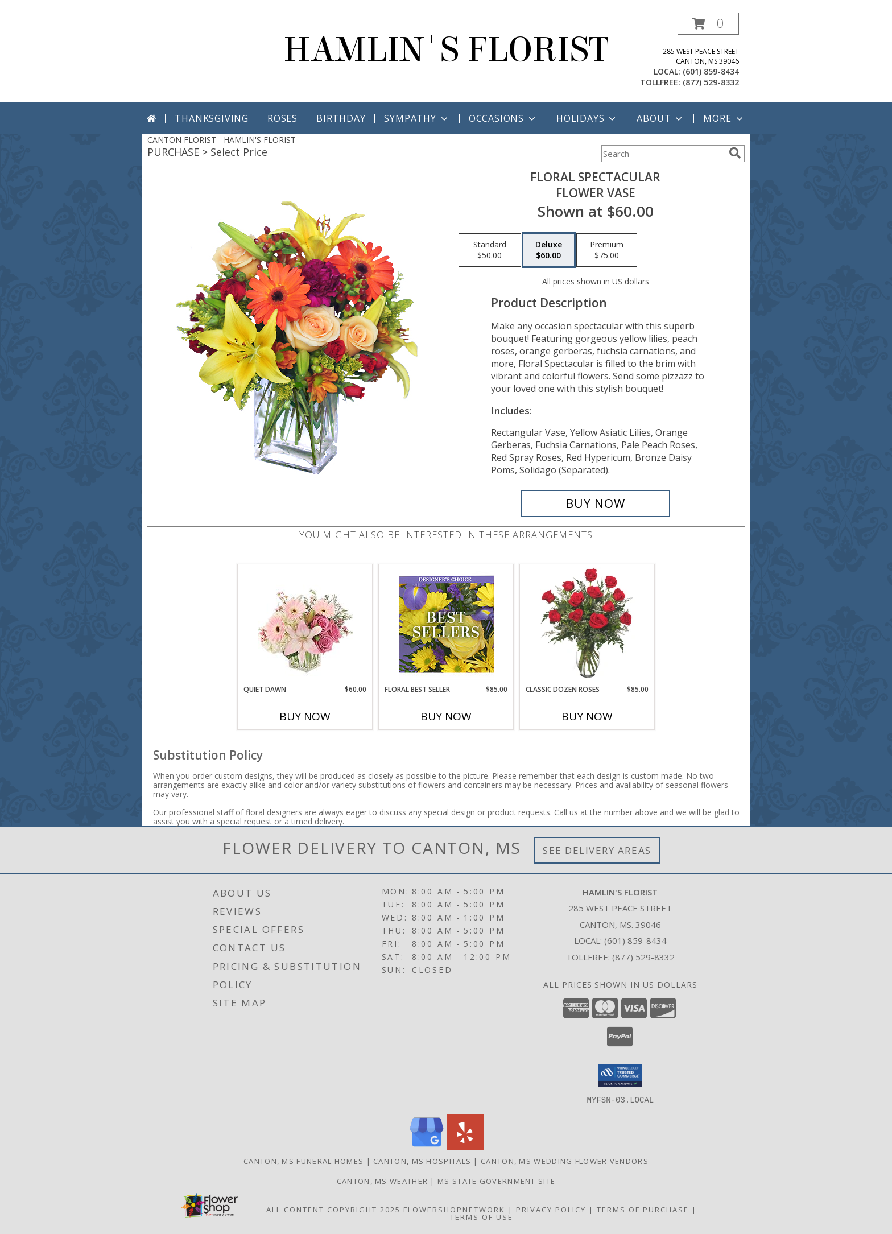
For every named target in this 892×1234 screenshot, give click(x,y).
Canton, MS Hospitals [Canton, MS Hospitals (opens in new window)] (422, 1160)
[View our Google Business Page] (426, 1146)
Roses (282, 118)
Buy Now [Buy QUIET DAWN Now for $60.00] (305, 716)
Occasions (503, 118)
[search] (735, 153)
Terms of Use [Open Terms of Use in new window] (481, 1216)
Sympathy (416, 118)
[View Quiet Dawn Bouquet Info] (305, 624)
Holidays (587, 118)
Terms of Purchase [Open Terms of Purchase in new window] (643, 1209)
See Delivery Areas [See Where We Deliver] (597, 850)
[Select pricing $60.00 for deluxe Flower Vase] (548, 250)
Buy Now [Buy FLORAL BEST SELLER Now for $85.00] (446, 716)
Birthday (340, 118)
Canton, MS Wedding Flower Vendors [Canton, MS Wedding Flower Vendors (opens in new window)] (565, 1160)
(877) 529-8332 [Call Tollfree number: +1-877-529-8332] (643, 957)
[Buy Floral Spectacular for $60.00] (595, 503)
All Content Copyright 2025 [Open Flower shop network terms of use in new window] (333, 1209)
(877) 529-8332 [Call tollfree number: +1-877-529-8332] (711, 82)
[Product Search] (663, 154)
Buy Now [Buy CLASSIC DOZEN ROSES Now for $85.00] (587, 716)
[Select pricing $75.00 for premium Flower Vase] (607, 250)
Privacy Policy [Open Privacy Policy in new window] (551, 1209)
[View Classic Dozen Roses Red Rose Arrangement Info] (587, 624)
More (724, 118)
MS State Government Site (496, 1180)
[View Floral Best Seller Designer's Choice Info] (446, 624)
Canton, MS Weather (382, 1180)
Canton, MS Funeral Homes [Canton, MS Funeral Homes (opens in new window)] (303, 1160)
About (660, 118)
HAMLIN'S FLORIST (446, 49)
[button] (708, 24)
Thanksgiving (212, 118)
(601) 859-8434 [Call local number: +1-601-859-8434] (711, 71)
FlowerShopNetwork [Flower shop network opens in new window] (454, 1209)
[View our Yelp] (465, 1146)
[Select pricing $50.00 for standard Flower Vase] (490, 250)
